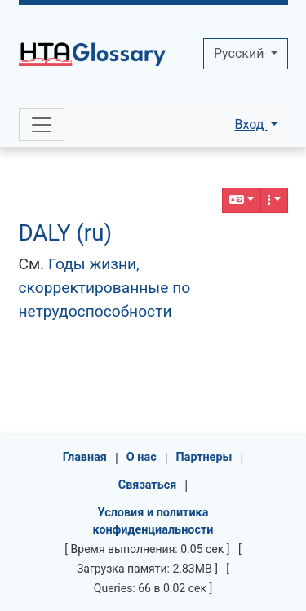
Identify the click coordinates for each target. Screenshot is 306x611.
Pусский (240, 53)
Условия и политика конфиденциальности (153, 522)
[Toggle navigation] (41, 124)
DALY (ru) (66, 232)
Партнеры (204, 457)
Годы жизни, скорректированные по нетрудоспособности (105, 288)
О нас (141, 457)
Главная (85, 457)
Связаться (147, 485)
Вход (250, 124)
